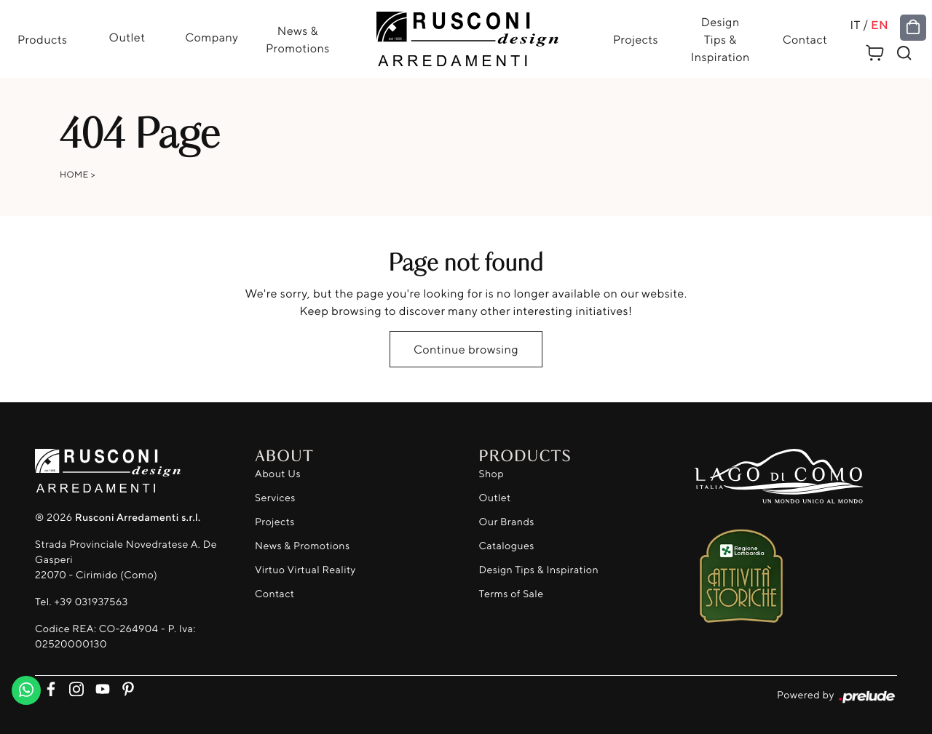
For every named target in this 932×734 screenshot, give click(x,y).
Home (74, 174)
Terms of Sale (511, 594)
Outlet (126, 37)
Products (42, 39)
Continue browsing (466, 349)
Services (275, 498)
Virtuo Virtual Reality (305, 570)
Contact (805, 39)
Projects (635, 39)
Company (211, 37)
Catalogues (506, 546)
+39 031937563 (90, 602)
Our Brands (506, 522)
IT (855, 24)
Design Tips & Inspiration (720, 39)
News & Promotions (298, 39)
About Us (278, 474)
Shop (492, 474)
